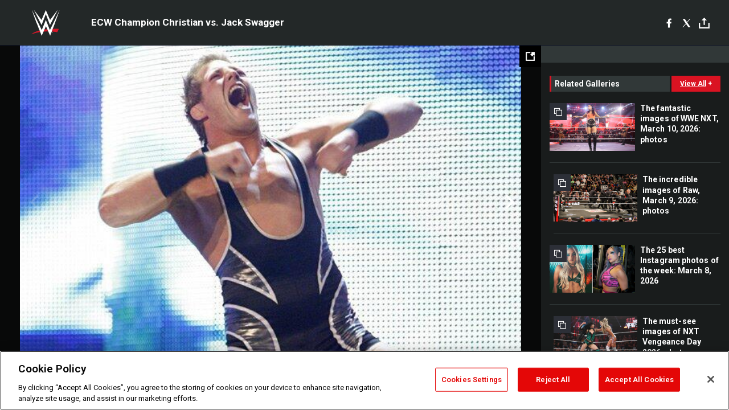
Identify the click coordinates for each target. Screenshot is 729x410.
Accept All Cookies (639, 379)
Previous (33, 202)
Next (508, 202)
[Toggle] (704, 23)
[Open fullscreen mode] (530, 56)
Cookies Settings (471, 379)
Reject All (553, 379)
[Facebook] (669, 22)
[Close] (710, 379)
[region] (364, 380)
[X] (686, 22)
